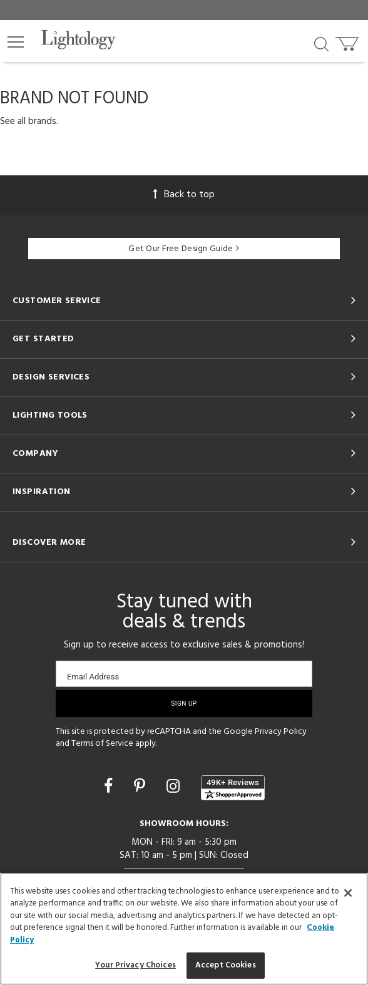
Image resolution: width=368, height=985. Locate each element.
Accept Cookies (225, 965)
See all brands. (29, 121)
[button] (15, 42)
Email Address (93, 676)
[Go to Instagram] (175, 787)
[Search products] (321, 43)
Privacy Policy (281, 732)
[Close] (348, 893)
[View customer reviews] (232, 787)
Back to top (184, 195)
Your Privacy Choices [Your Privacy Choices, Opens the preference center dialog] (135, 965)
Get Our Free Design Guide (183, 249)
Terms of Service (102, 743)
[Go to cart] (348, 41)
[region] (184, 929)
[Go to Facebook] (110, 787)
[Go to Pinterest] (141, 787)
